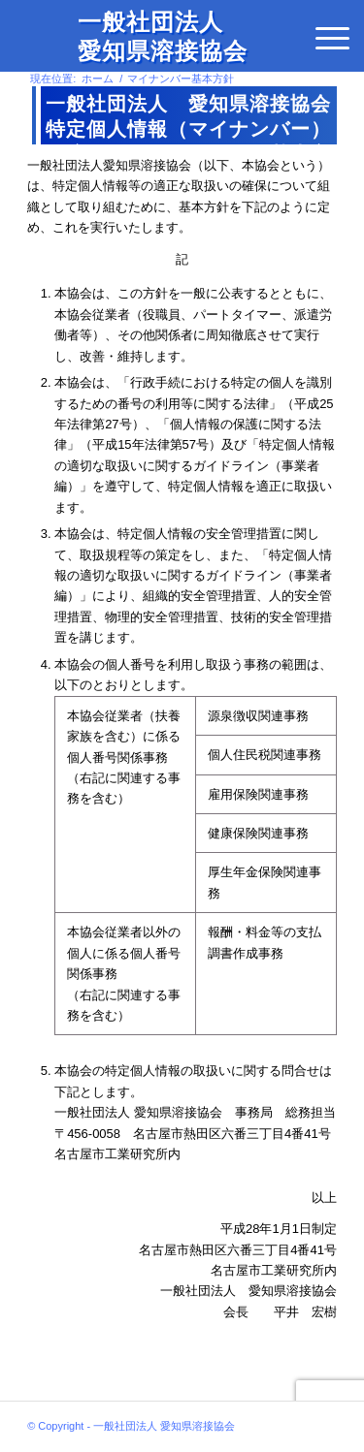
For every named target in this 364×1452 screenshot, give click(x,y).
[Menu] (332, 39)
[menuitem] (332, 39)
